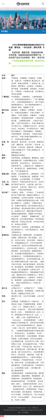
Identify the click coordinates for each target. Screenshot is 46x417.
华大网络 (25, 412)
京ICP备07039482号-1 (10, 410)
